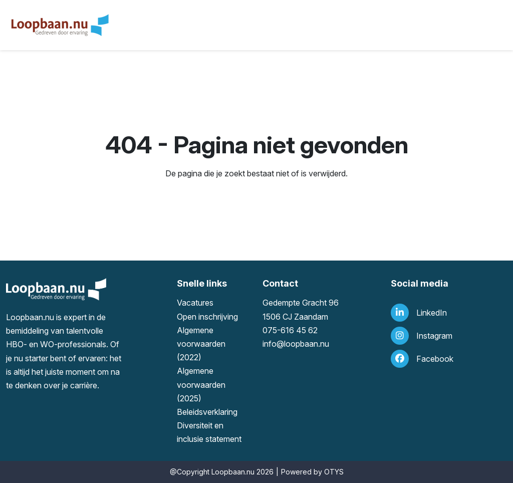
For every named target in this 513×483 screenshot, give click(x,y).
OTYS (334, 471)
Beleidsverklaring (207, 412)
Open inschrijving (207, 317)
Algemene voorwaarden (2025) (201, 384)
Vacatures (195, 303)
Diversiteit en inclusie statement (209, 432)
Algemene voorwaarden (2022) (201, 343)
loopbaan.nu (306, 344)
